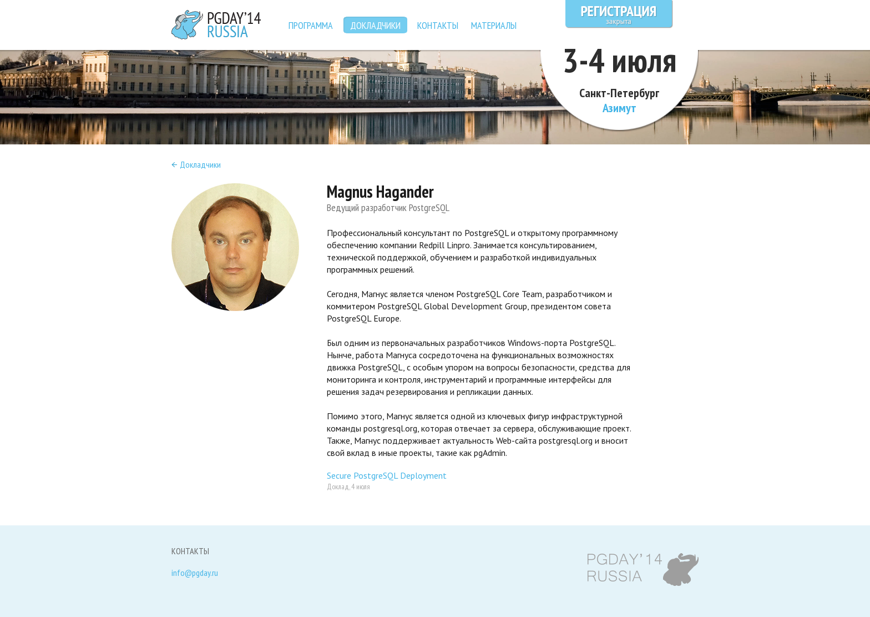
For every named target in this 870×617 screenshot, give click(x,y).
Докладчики (200, 164)
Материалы (494, 25)
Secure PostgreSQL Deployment (387, 475)
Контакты (437, 25)
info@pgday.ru (194, 573)
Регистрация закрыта (619, 14)
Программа (311, 25)
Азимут (619, 108)
